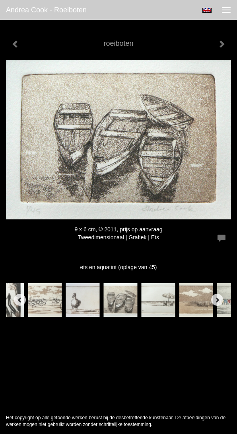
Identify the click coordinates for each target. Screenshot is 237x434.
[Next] (217, 300)
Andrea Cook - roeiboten (46, 10)
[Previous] (20, 300)
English (207, 10)
